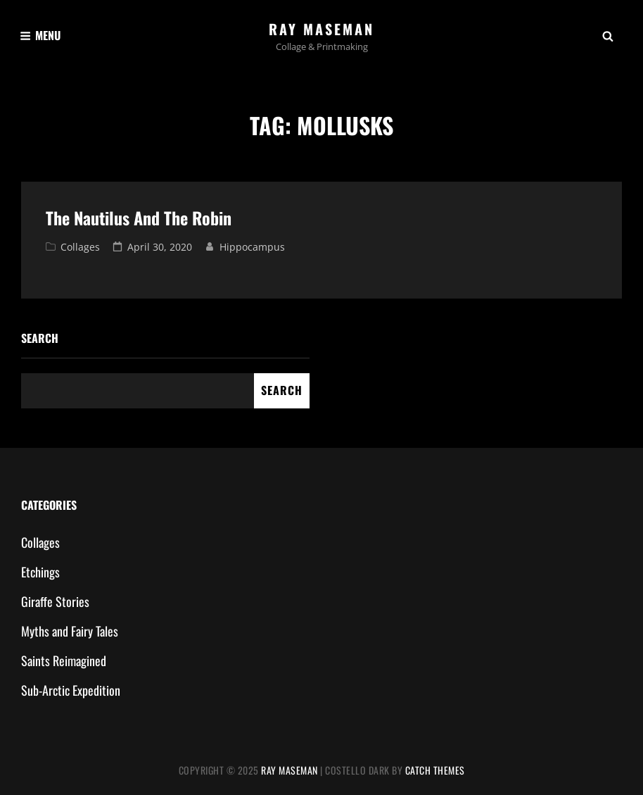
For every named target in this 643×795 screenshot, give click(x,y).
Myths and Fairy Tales (69, 631)
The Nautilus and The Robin (138, 217)
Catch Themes (435, 770)
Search (39, 338)
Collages (80, 246)
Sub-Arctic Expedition (70, 690)
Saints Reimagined (63, 660)
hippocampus (252, 246)
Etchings (40, 572)
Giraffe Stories (55, 601)
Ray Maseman (321, 28)
